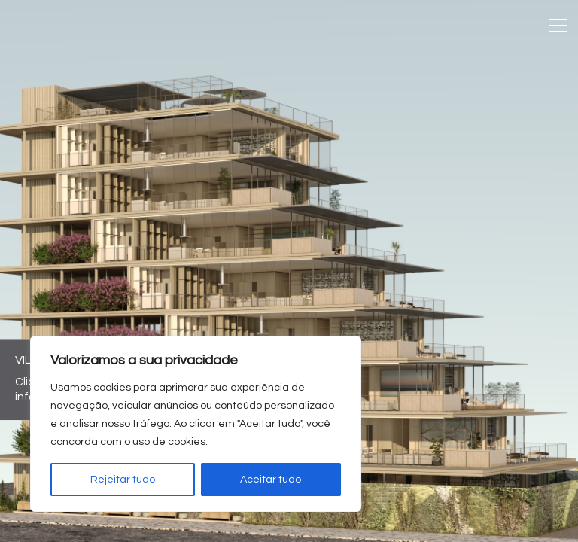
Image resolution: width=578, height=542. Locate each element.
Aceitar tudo (270, 479)
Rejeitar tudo (122, 479)
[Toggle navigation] (558, 25)
